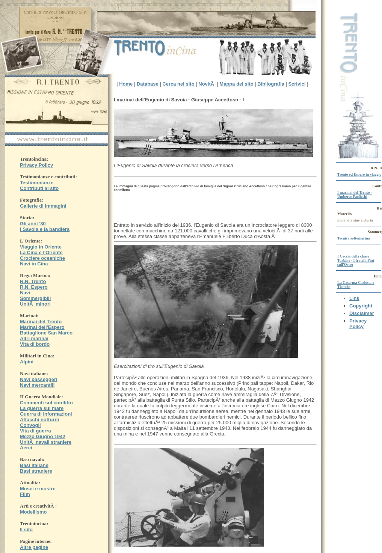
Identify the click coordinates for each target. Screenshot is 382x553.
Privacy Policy (358, 323)
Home (126, 84)
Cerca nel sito (178, 84)
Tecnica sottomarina (353, 238)
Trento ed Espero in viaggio (359, 174)
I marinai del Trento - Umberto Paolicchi (354, 194)
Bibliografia (270, 84)
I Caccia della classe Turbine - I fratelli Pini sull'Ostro (355, 260)
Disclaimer (361, 313)
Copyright (360, 306)
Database (148, 84)
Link (354, 298)
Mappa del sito (236, 84)
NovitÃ (207, 84)
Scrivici (296, 84)
